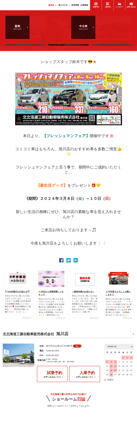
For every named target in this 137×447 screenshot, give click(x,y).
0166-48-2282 (52, 352)
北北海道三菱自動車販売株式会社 (35, 334)
